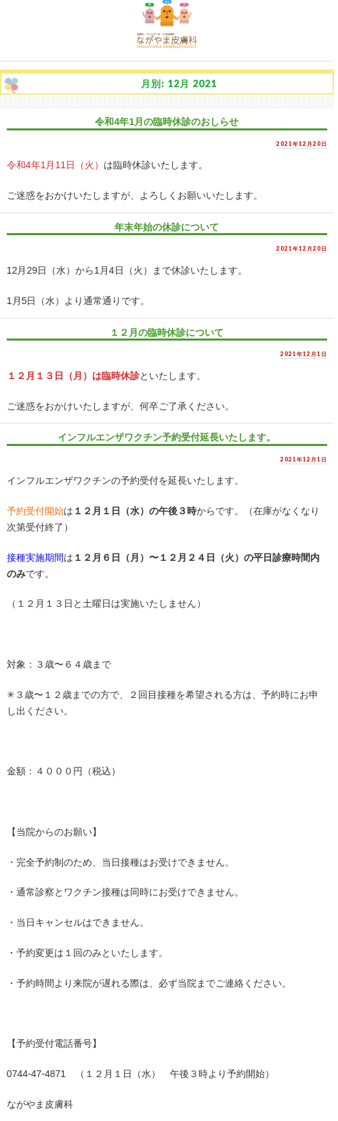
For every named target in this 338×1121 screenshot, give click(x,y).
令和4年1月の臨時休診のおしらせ (166, 121)
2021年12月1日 (303, 354)
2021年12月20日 (301, 144)
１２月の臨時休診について (167, 332)
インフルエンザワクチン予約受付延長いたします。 (167, 437)
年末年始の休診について (166, 227)
